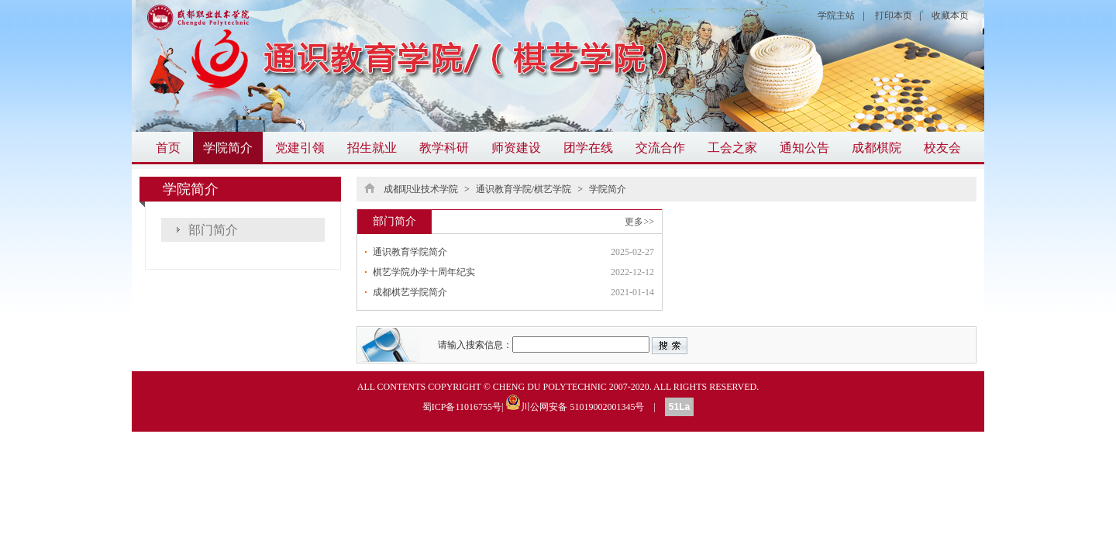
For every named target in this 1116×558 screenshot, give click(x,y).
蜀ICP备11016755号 (461, 406)
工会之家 (732, 147)
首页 (168, 147)
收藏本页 (950, 15)
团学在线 (588, 147)
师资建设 (516, 147)
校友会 (942, 147)
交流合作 (660, 147)
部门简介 (213, 229)
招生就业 (372, 147)
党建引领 (300, 147)
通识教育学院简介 (410, 251)
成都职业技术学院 (421, 189)
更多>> (639, 221)
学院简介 (228, 147)
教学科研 (444, 147)
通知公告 (804, 147)
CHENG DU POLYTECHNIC (550, 386)
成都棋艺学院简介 (410, 292)
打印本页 (893, 15)
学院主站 (836, 15)
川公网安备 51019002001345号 (574, 402)
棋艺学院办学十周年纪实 (424, 272)
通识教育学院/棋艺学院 (523, 189)
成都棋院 (876, 147)
